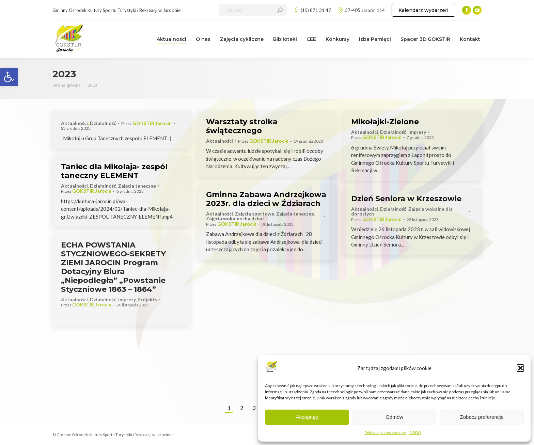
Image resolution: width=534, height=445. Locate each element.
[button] (520, 368)
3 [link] (254, 408)
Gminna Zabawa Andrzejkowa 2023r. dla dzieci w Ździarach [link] (266, 199)
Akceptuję (307, 417)
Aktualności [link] (74, 123)
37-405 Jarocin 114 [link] (361, 10)
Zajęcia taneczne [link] (137, 186)
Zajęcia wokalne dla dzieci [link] (235, 218)
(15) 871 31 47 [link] (312, 10)
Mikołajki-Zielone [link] (385, 121)
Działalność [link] (103, 123)
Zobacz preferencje (481, 417)
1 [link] (229, 408)
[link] (9, 77)
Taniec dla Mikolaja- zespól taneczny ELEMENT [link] (114, 171)
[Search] (253, 10)
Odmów (394, 417)
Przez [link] (146, 123)
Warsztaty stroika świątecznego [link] (242, 126)
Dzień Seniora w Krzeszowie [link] (406, 198)
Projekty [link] (147, 299)
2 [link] (241, 408)
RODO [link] (415, 432)
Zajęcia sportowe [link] (254, 214)
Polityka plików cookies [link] (385, 432)
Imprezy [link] (417, 132)
